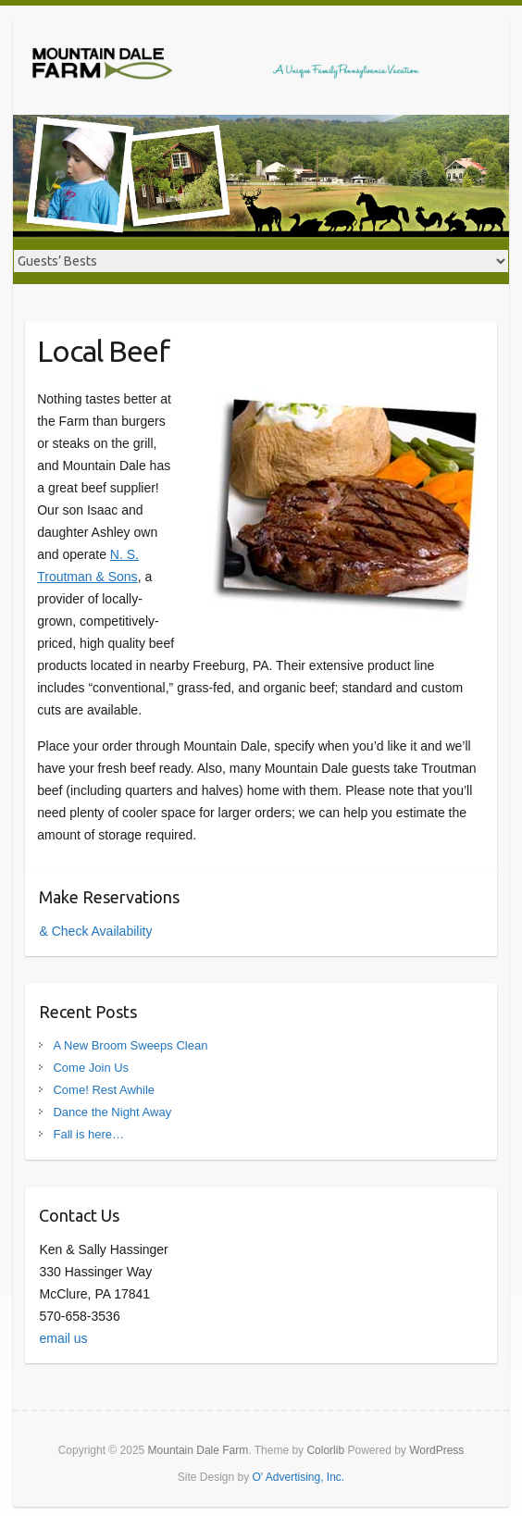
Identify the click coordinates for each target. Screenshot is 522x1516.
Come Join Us (91, 1068)
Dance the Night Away (112, 1112)
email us (63, 1338)
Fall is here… (88, 1134)
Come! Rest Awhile (104, 1090)
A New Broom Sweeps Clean (130, 1045)
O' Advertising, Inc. (299, 1477)
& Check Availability (95, 931)
